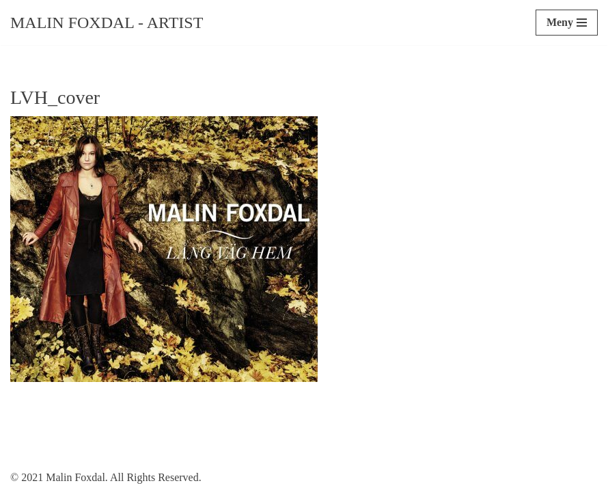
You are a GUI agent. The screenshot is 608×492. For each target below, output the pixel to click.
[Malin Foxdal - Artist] (106, 23)
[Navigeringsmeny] (567, 23)
